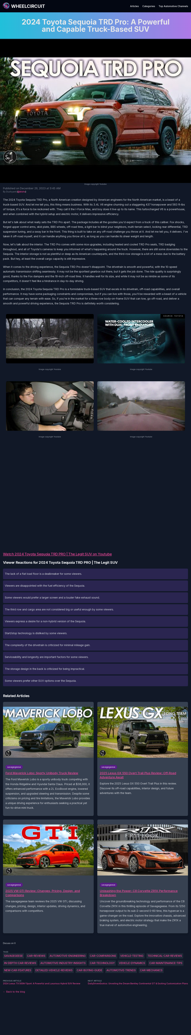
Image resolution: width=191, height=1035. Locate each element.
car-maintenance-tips (165, 963)
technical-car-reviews (165, 955)
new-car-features (17, 970)
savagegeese (13, 955)
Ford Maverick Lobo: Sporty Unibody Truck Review (41, 773)
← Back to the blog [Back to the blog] (14, 991)
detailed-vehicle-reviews (54, 970)
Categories (148, 6)
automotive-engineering (68, 955)
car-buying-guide (89, 970)
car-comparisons (103, 955)
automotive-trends (121, 970)
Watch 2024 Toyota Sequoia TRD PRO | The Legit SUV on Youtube (57, 554)
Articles (134, 6)
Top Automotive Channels (173, 6)
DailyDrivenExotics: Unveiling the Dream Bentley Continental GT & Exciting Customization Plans (138, 983)
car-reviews (36, 955)
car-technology (102, 963)
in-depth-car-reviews (20, 963)
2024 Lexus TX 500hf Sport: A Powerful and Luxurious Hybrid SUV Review (41, 983)
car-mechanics (151, 970)
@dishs (21, 191)
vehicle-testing (131, 955)
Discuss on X (9, 943)
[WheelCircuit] (23, 6)
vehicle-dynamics (132, 963)
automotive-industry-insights (63, 963)
